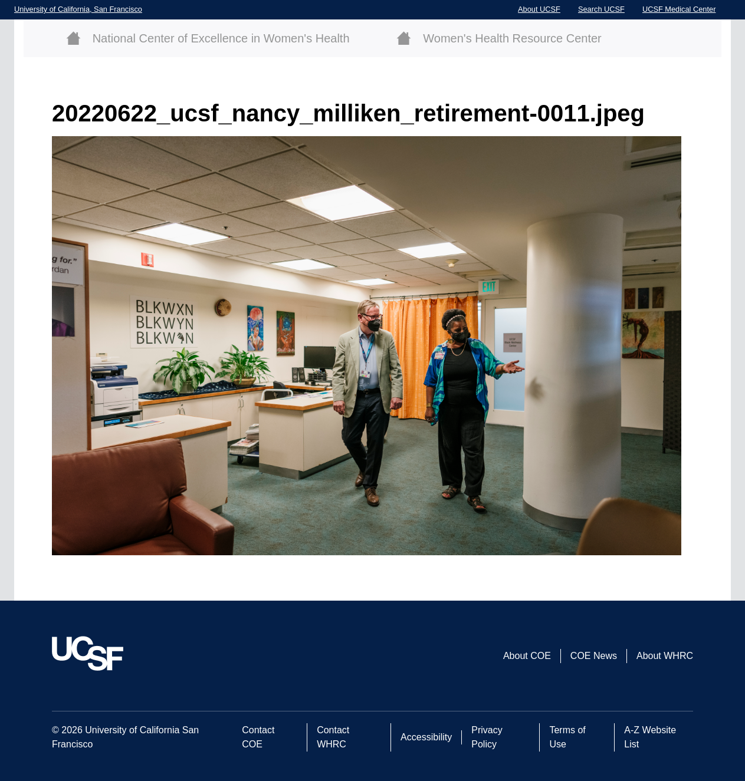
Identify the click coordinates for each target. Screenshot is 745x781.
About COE (527, 656)
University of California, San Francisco (78, 9)
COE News (593, 656)
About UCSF (539, 9)
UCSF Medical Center (679, 9)
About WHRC (664, 656)
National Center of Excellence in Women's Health (221, 38)
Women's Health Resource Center (512, 38)
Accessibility (426, 737)
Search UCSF (601, 9)
